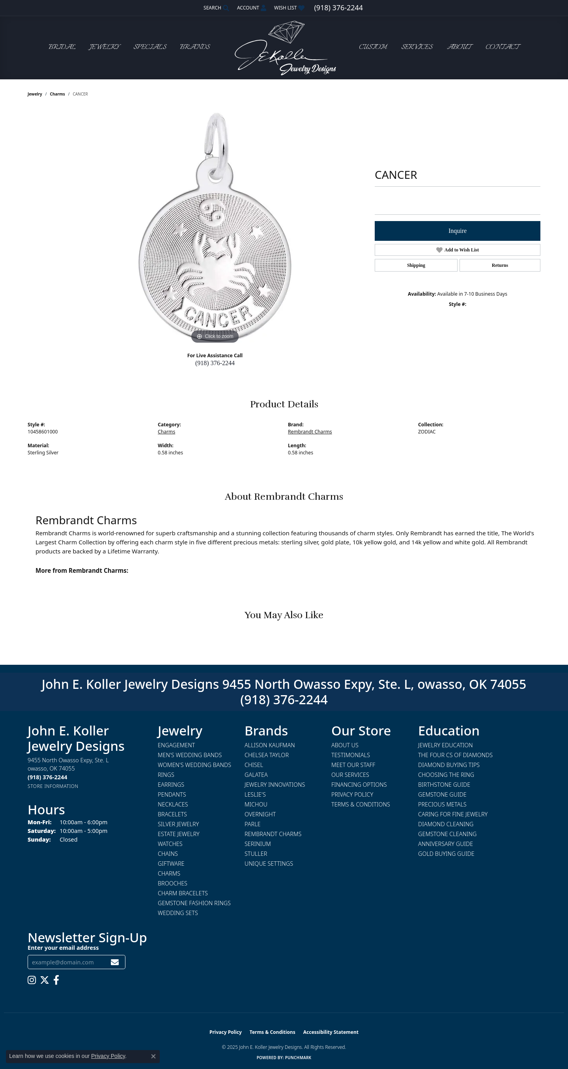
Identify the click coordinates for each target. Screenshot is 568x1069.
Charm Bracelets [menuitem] (183, 893)
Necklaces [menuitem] (173, 804)
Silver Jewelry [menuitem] (178, 824)
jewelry (35, 94)
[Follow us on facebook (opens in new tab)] (56, 980)
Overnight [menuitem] (260, 814)
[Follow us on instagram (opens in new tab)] (32, 980)
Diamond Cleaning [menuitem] (445, 824)
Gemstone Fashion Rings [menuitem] (194, 903)
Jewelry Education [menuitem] (445, 745)
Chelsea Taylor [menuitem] (267, 755)
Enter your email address (63, 947)
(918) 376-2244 (215, 363)
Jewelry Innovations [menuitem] (275, 784)
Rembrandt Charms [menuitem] (273, 834)
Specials (149, 48)
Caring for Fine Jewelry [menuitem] (453, 814)
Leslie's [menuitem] (255, 794)
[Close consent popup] (153, 1056)
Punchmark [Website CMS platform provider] (298, 1057)
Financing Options (359, 784)
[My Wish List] (289, 8)
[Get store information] (53, 786)
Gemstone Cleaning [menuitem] (447, 834)
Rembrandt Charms (310, 431)
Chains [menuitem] (168, 853)
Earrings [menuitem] (171, 784)
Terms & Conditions (360, 804)
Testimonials (350, 755)
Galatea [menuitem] (256, 774)
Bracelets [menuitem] (172, 814)
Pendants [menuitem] (172, 794)
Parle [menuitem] (253, 824)
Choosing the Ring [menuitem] (446, 774)
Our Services (350, 774)
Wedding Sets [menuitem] (178, 913)
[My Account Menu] (251, 8)
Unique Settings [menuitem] (269, 863)
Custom (373, 48)
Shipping (416, 265)
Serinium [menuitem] (258, 844)
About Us (345, 745)
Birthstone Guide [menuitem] (444, 784)
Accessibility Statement (331, 1032)
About (459, 48)
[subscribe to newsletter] (115, 962)
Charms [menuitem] (169, 873)
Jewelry (104, 48)
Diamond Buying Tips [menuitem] (449, 765)
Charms (57, 94)
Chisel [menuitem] (254, 765)
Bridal (62, 48)
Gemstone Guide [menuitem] (442, 794)
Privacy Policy (352, 794)
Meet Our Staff (353, 765)
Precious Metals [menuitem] (442, 804)
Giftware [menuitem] (171, 863)
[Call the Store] (47, 777)
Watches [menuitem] (170, 844)
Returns (500, 265)
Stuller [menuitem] (256, 853)
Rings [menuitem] (166, 774)
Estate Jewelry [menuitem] (179, 834)
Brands (194, 48)
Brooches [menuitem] (172, 883)
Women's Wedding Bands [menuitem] (194, 765)
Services (416, 48)
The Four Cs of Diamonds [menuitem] (455, 755)
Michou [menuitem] (256, 804)
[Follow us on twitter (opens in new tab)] (44, 980)
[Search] (216, 8)
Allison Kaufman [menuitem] (270, 745)
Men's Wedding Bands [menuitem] (190, 755)
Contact (502, 48)
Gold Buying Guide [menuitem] (446, 853)
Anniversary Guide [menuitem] (445, 844)
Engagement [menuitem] (176, 745)
